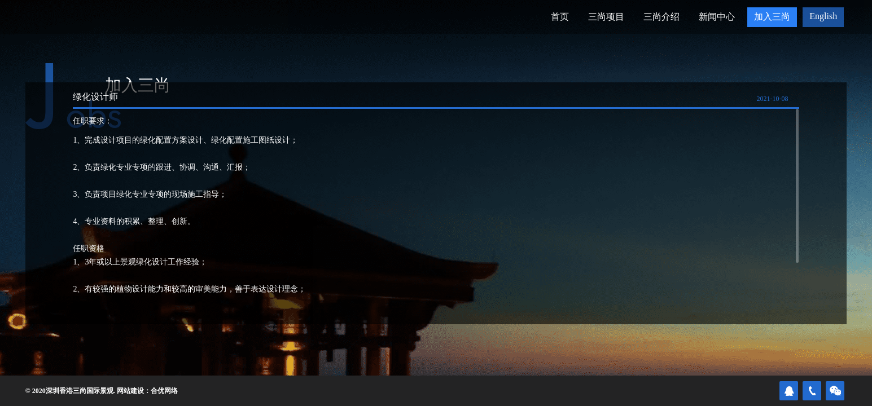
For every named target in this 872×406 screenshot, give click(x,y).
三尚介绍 (661, 16)
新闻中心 (717, 16)
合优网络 (164, 391)
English (823, 16)
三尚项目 (606, 16)
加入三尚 (772, 16)
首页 (560, 16)
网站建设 (130, 391)
